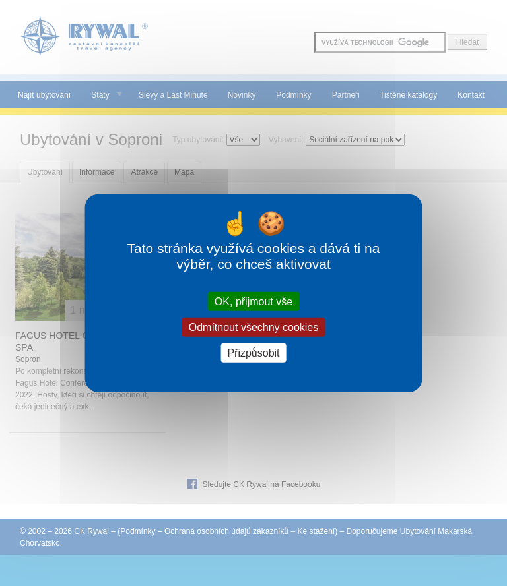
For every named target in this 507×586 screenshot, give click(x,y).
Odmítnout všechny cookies (254, 326)
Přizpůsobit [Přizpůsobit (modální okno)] (253, 353)
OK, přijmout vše (253, 301)
